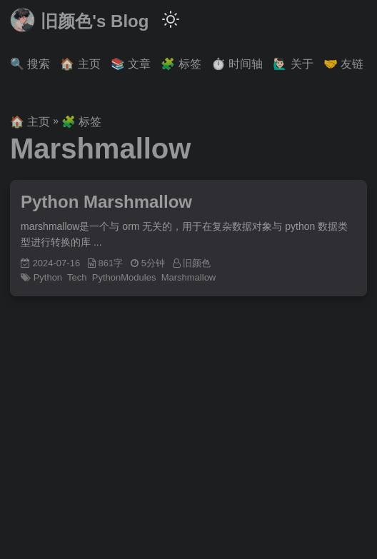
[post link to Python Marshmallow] (188, 238)
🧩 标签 (81, 122)
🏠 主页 (30, 122)
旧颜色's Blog (79, 20)
